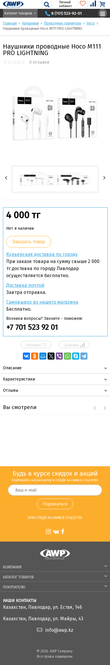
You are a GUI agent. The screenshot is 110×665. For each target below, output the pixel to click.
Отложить (36, 345)
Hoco (91, 23)
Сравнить (74, 345)
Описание (12, 367)
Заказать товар (28, 241)
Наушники (30, 23)
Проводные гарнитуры (62, 23)
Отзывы (10, 390)
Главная (10, 23)
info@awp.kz (59, 630)
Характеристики (19, 379)
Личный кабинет (62, 4)
